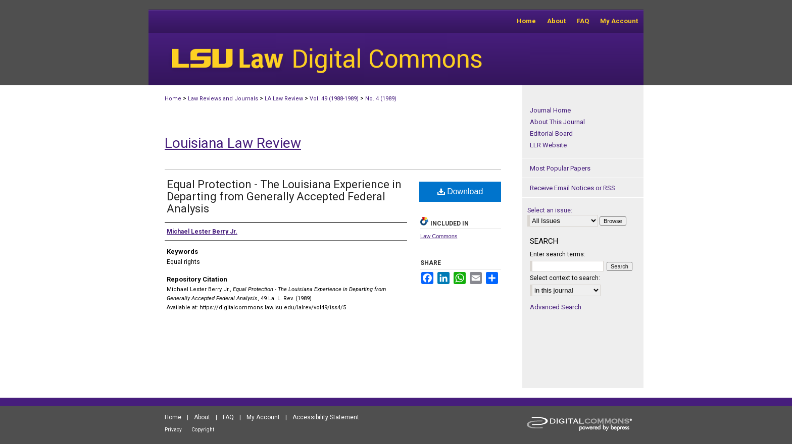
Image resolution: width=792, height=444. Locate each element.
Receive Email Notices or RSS (572, 188)
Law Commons (438, 236)
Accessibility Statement (325, 417)
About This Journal (557, 122)
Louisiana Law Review (233, 143)
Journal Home (550, 110)
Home (173, 98)
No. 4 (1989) (381, 98)
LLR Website (548, 145)
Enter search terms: (557, 254)
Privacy (173, 429)
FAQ (228, 417)
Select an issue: (549, 210)
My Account (263, 417)
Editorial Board (551, 133)
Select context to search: (565, 278)
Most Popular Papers (560, 168)
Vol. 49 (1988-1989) (334, 98)
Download (460, 191)
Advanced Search (555, 307)
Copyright (202, 429)
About (202, 417)
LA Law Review (284, 98)
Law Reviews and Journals (223, 98)
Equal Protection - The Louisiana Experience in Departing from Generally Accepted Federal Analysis (284, 196)
